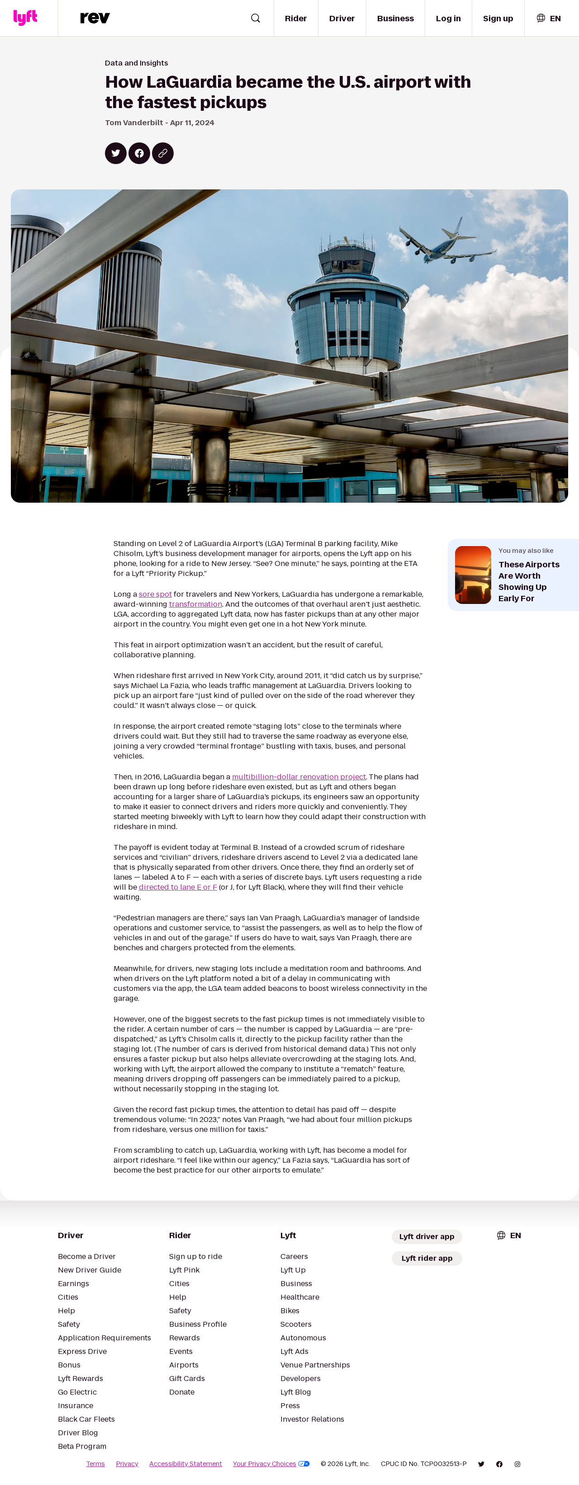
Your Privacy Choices (271, 1463)
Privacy (127, 1463)
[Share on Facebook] (139, 153)
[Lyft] (25, 18)
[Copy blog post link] (163, 153)
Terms (95, 1463)
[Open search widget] (255, 18)
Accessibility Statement (185, 1463)
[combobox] (548, 18)
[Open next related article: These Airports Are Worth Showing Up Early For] (513, 575)
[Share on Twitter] (116, 153)
